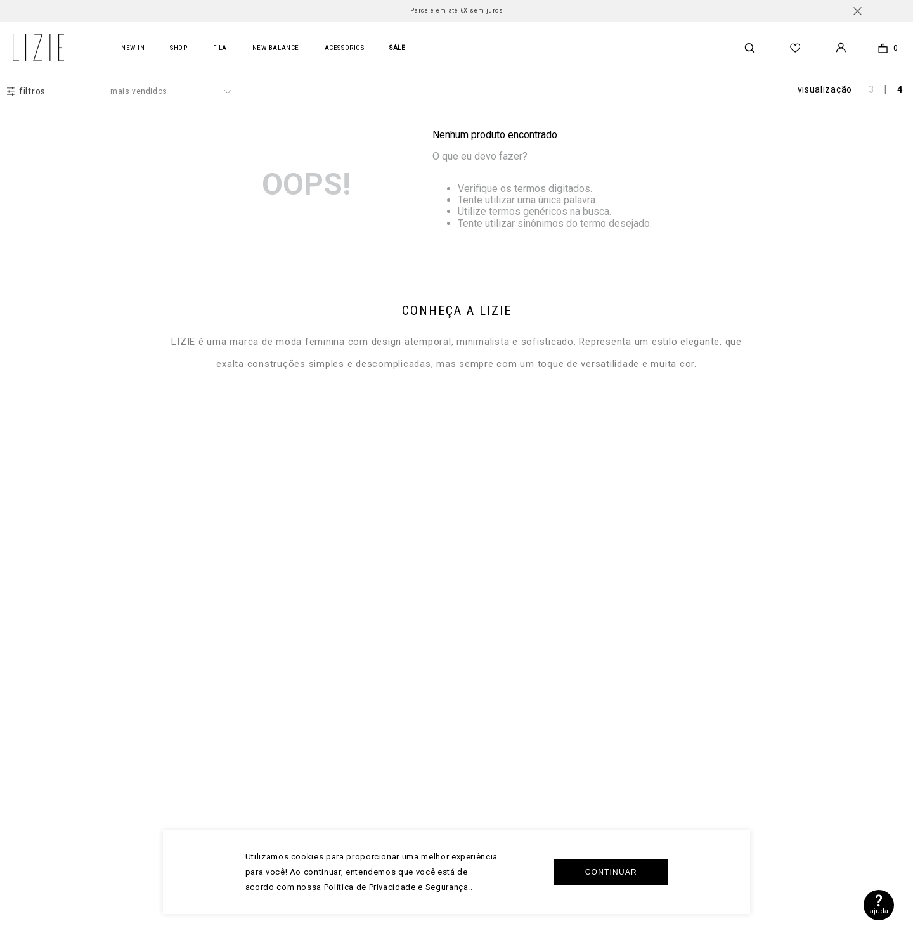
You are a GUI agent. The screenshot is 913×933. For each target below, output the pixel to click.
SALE (397, 48)
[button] (26, 91)
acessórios (345, 48)
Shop (178, 48)
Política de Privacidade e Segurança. (397, 887)
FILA (220, 48)
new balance (275, 48)
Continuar (611, 872)
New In (133, 48)
